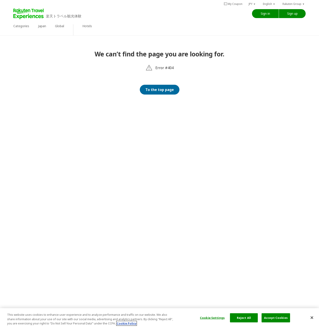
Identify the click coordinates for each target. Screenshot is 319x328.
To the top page (159, 89)
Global (59, 26)
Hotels (87, 26)
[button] (252, 4)
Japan (42, 26)
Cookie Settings (212, 318)
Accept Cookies (276, 318)
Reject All (244, 318)
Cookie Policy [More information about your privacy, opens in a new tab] (126, 324)
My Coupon (233, 4)
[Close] (312, 317)
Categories (21, 26)
